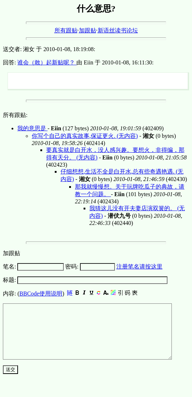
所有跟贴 (65, 30)
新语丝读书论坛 (118, 30)
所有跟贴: (15, 115)
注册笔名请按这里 (139, 266)
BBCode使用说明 (40, 293)
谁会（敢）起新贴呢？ (46, 62)
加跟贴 (87, 30)
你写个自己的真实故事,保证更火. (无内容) (85, 136)
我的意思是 (32, 128)
